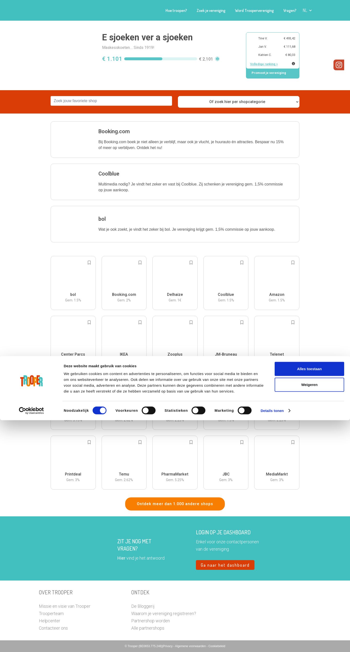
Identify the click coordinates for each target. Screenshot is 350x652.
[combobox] (111, 101)
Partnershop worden (150, 620)
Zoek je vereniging (211, 10)
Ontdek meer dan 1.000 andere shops (175, 504)
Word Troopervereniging (254, 10)
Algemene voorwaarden (191, 646)
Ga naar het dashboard (225, 565)
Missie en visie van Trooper (64, 606)
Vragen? (289, 10)
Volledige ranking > (264, 64)
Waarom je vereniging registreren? (163, 613)
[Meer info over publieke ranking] (293, 63)
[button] (307, 10)
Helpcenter (49, 620)
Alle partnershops (147, 628)
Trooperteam (51, 613)
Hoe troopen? (176, 10)
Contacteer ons (53, 628)
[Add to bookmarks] (89, 262)
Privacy (168, 646)
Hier (121, 558)
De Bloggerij (142, 606)
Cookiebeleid (216, 646)
